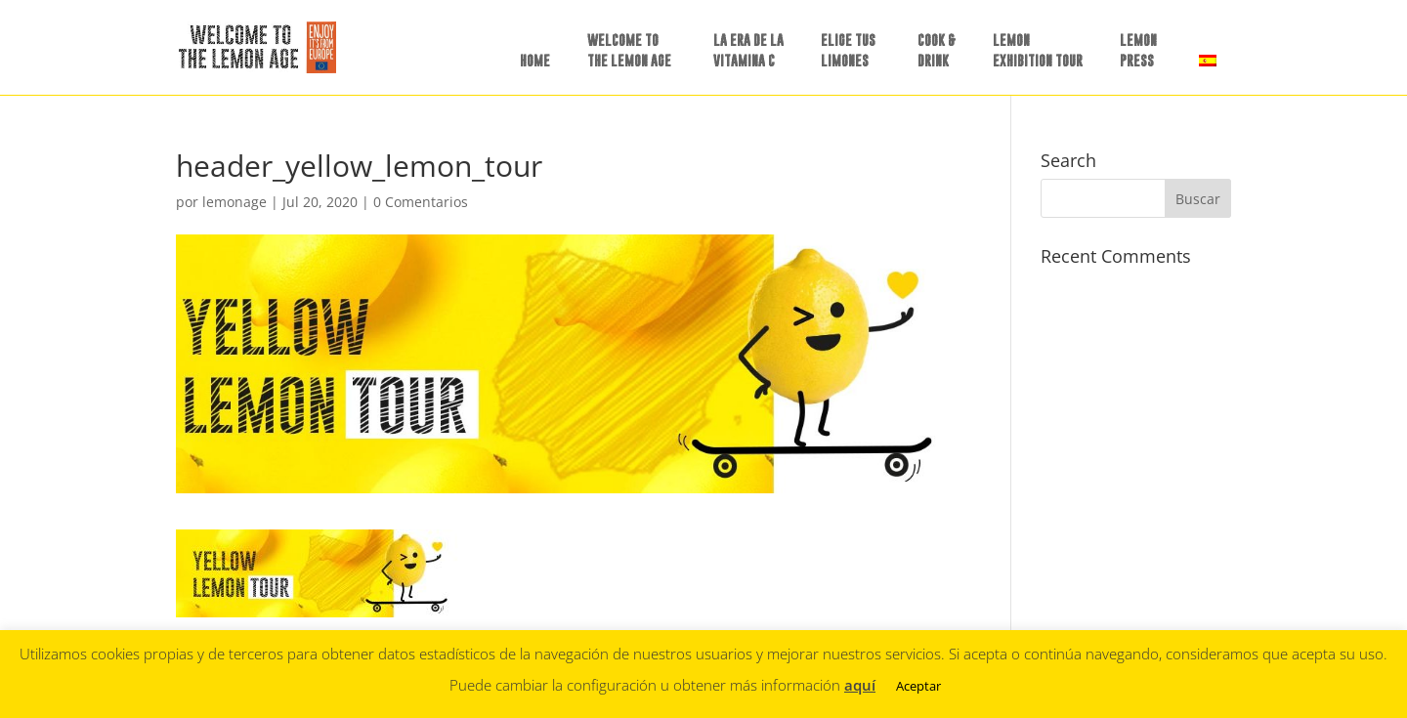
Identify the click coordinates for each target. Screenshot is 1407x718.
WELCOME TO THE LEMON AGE (629, 49)
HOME (535, 60)
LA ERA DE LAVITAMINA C (748, 49)
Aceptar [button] (918, 686)
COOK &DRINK (936, 49)
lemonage (234, 201)
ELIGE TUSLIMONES (848, 49)
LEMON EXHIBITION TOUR (1038, 49)
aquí (859, 685)
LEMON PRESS (1138, 49)
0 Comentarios (420, 201)
